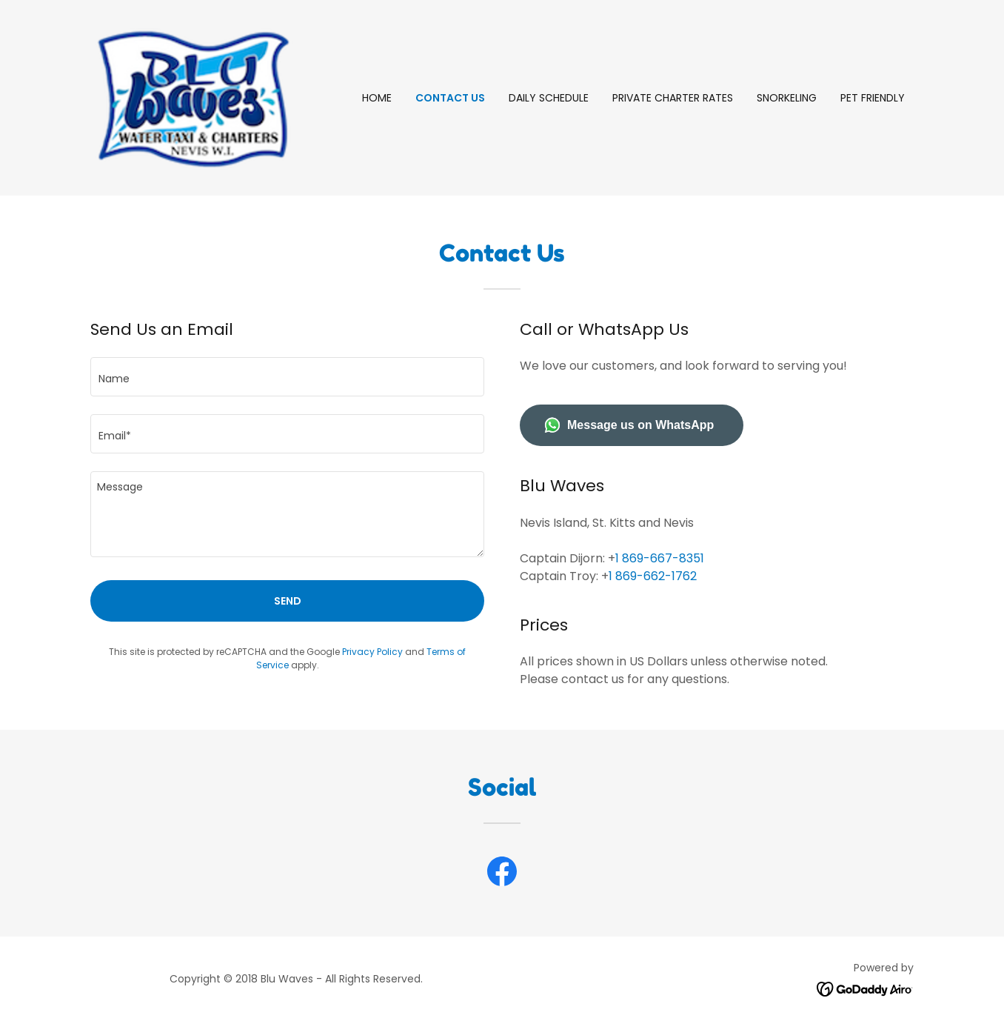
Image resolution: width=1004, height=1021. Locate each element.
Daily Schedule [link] (549, 97)
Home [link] (377, 97)
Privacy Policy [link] (372, 651)
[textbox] (287, 376)
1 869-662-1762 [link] (653, 576)
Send (287, 600)
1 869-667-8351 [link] (659, 558)
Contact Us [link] (450, 97)
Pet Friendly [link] (872, 97)
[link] (193, 96)
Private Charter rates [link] (672, 97)
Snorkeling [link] (787, 97)
